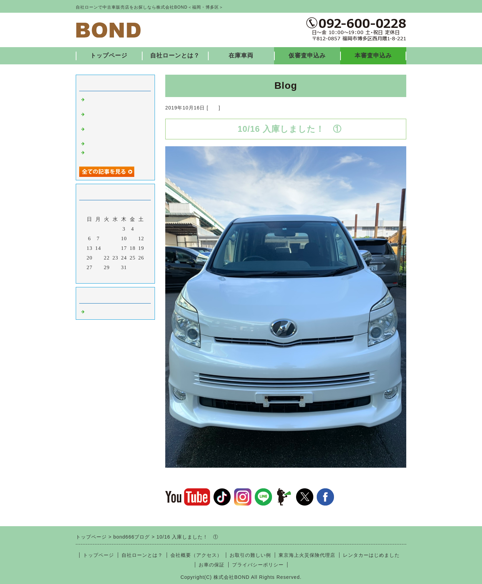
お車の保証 (211, 564)
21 (98, 258)
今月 (115, 276)
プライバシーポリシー (258, 564)
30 (115, 267)
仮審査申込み (307, 55)
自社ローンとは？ (175, 55)
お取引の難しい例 (250, 555)
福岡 (213, 107)
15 (107, 248)
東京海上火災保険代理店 (307, 555)
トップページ (108, 55)
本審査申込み (373, 55)
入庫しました (102, 143)
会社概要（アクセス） (196, 555)
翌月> (130, 276)
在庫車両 (241, 55)
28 (98, 267)
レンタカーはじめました (371, 555)
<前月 (101, 276)
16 (115, 248)
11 (132, 238)
